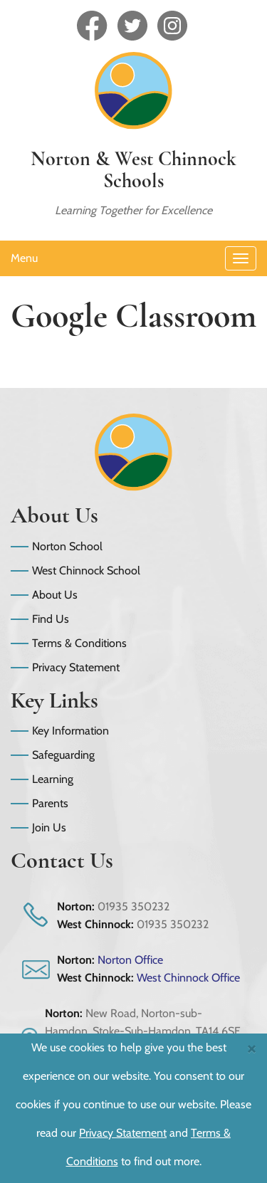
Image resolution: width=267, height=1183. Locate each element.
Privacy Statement (76, 667)
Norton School (67, 546)
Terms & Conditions (79, 643)
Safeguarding (63, 755)
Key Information (70, 730)
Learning (52, 779)
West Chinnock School (86, 570)
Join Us (49, 827)
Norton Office (130, 960)
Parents (50, 803)
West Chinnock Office (188, 977)
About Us (55, 594)
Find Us (50, 619)
